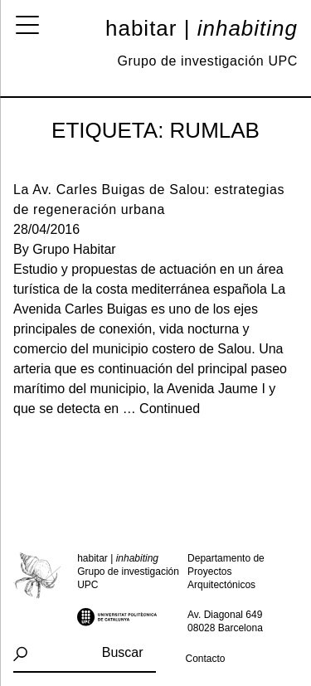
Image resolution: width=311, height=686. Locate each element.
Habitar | (201, 28)
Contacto (206, 658)
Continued (169, 408)
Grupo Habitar (74, 249)
